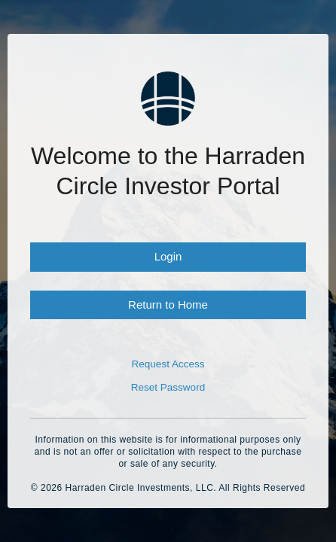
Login (168, 256)
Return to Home (168, 304)
